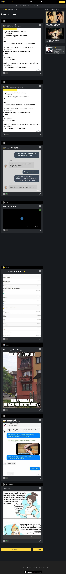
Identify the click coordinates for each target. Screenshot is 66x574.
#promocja (16, 350)
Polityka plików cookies (44, 567)
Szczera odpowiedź (9, 420)
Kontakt (23, 567)
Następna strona (16, 549)
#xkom (19, 421)
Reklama (29, 567)
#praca (8, 207)
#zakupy (13, 87)
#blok (20, 350)
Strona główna (4, 9)
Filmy (41, 2)
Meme (4, 26)
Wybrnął (5, 86)
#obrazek (8, 350)
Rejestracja (62, 1)
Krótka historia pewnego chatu (14, 271)
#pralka (8, 26)
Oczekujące (34, 2)
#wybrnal (21, 87)
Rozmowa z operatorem (11, 147)
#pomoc (11, 421)
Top (47, 2)
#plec (11, 148)
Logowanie (55, 1)
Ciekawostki (18, 5)
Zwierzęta (3, 5)
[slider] (15, 227)
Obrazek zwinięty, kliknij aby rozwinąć (21, 537)
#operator (18, 148)
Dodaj (13, 2)
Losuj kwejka (37, 549)
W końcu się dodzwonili (11, 349)
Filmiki (4, 207)
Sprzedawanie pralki (9, 25)
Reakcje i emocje (31, 5)
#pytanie (8, 421)
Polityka (24, 5)
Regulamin (35, 567)
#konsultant (14, 26)
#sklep (11, 26)
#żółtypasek (19, 26)
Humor (8, 5)
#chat (15, 273)
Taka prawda (7, 488)
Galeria (12, 5)
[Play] (4, 227)
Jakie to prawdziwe (9, 206)
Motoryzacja (43, 5)
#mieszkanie (12, 350)
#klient (10, 207)
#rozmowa (8, 148)
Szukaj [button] (62, 5)
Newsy (38, 5)
